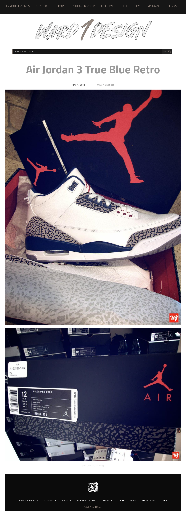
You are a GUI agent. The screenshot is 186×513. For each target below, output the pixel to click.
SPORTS (61, 6)
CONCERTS (43, 6)
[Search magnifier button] (169, 51)
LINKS (173, 6)
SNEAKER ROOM (84, 6)
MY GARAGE (155, 6)
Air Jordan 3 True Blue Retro (93, 69)
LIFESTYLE (108, 6)
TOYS (137, 6)
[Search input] (88, 51)
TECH (124, 6)
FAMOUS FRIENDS (18, 6)
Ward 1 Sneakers (105, 85)
